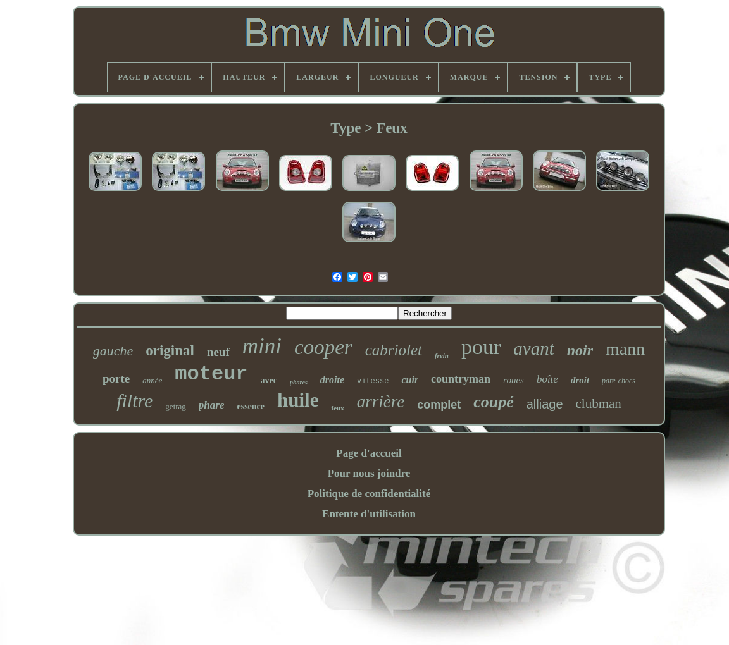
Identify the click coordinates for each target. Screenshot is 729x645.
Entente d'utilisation (369, 514)
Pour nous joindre (369, 473)
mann (625, 349)
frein (442, 355)
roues (513, 380)
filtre (134, 400)
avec (269, 380)
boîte (547, 379)
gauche (113, 351)
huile (297, 400)
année (152, 380)
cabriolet (393, 350)
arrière (381, 401)
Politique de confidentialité (369, 494)
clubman (598, 403)
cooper (323, 347)
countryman (460, 378)
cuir (409, 379)
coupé (493, 402)
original (170, 351)
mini (262, 346)
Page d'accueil (368, 453)
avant (533, 348)
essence (251, 406)
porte (116, 378)
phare (212, 405)
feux (337, 408)
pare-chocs (618, 380)
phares (299, 382)
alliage (544, 404)
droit (580, 380)
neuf (218, 352)
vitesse (373, 381)
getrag (175, 406)
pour (481, 347)
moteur (211, 374)
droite (332, 379)
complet (439, 404)
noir (580, 350)
